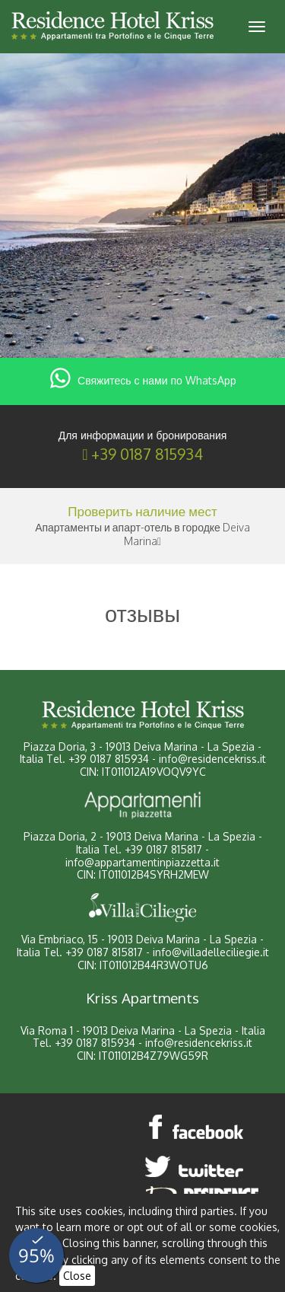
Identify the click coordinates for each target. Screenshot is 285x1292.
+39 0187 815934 (147, 454)
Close (77, 1275)
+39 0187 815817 (163, 849)
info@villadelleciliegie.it (211, 952)
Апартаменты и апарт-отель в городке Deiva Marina (142, 534)
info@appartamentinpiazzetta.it (142, 862)
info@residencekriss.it (212, 758)
